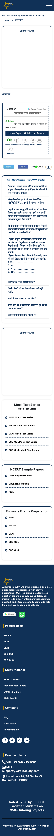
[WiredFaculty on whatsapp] (22, 614)
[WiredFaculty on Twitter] (12, 740)
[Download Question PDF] (48, 167)
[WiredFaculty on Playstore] (9, 614)
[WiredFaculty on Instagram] (19, 740)
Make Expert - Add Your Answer (27, 133)
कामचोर (19, 20)
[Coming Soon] (27, 740)
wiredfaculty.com (27, 829)
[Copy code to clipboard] (11, 150)
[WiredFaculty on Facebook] (5, 740)
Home (6, 20)
